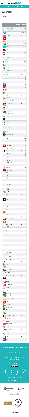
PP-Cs (7, 124)
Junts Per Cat (9, 103)
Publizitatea (11, 377)
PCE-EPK (8, 98)
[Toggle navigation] (2, 3)
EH (7, 49)
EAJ (7, 32)
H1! (7, 109)
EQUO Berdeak (10, 100)
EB (7, 90)
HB (7, 44)
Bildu (7, 64)
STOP (7, 119)
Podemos (8, 35)
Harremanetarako (12, 380)
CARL (7, 95)
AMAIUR (8, 67)
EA (7, 52)
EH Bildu (8, 46)
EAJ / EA (8, 55)
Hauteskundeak (14, 6)
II (6, 82)
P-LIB (7, 121)
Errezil (6, 16)
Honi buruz (10, 374)
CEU (7, 79)
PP (7, 84)
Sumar (8, 41)
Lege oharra (18, 374)
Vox (7, 116)
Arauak (19, 377)
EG (7, 74)
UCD (7, 92)
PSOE (7, 38)
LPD (7, 77)
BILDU (7, 62)
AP (7, 87)
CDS (7, 106)
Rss (21, 380)
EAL (7, 131)
